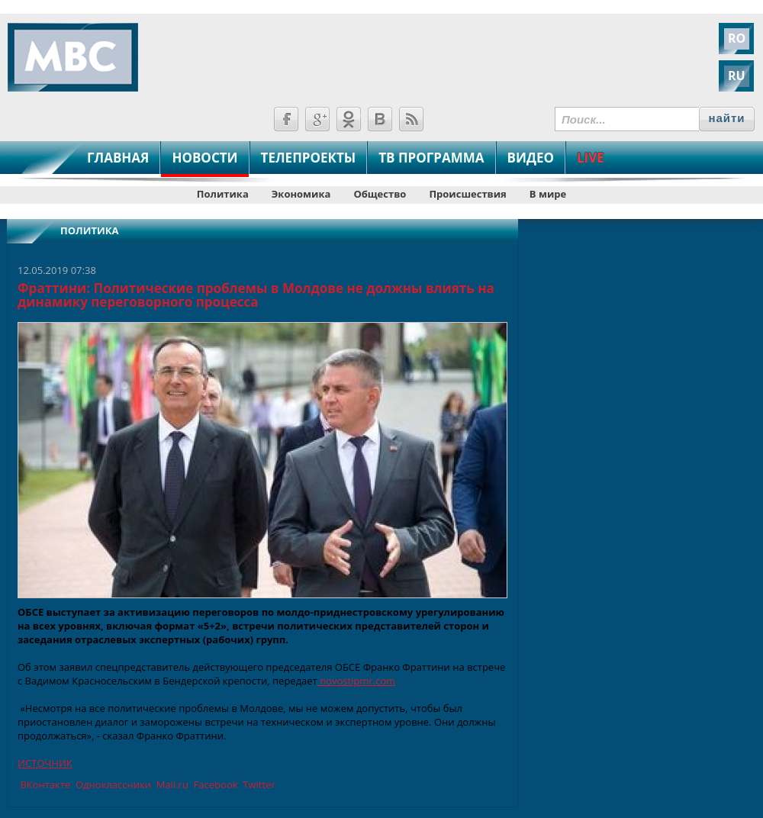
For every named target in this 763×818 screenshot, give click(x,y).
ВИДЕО (530, 157)
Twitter (257, 784)
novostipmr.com (356, 681)
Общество (379, 194)
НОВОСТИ (204, 157)
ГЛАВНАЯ (118, 157)
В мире (548, 194)
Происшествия (467, 194)
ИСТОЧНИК (45, 763)
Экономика (301, 194)
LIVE (590, 157)
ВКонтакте (44, 784)
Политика (223, 194)
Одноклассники (112, 784)
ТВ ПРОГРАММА (431, 157)
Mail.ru (170, 784)
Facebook (214, 784)
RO (736, 38)
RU (736, 75)
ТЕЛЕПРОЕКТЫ (308, 157)
